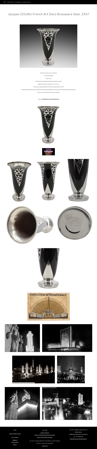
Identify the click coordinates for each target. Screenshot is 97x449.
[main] (48, 13)
